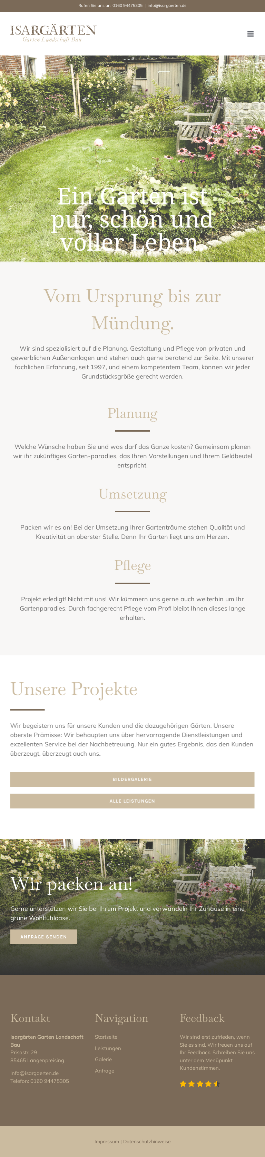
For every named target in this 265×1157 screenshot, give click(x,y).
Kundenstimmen (199, 1068)
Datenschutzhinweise (147, 1141)
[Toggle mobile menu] (251, 34)
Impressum (107, 1141)
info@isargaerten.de (167, 5)
